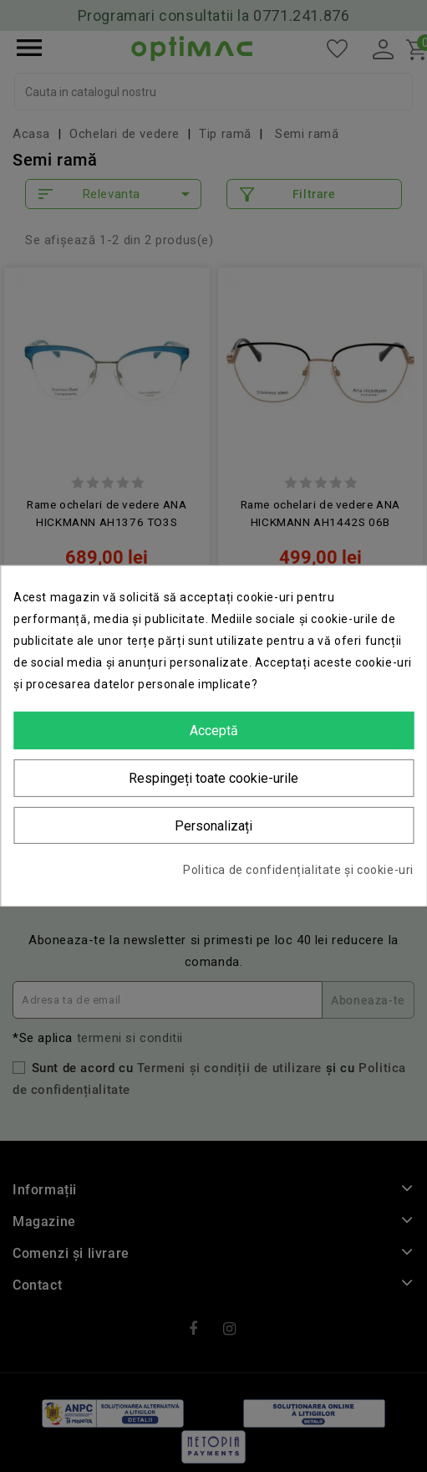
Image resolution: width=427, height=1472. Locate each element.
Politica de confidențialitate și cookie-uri (298, 870)
